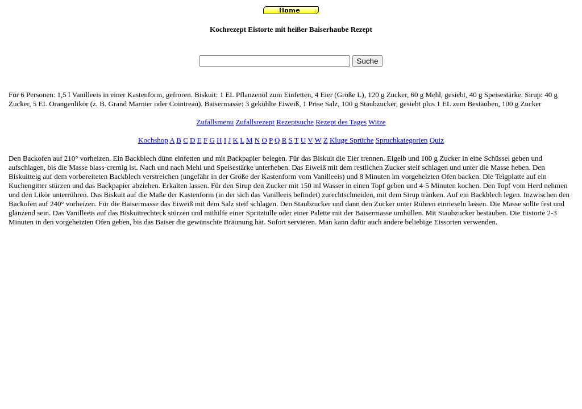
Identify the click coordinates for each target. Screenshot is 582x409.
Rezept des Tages (341, 122)
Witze (377, 122)
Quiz (437, 140)
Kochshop (153, 140)
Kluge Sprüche (352, 140)
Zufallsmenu (215, 122)
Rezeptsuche (295, 122)
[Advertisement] (291, 47)
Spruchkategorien (402, 140)
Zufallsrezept (255, 122)
